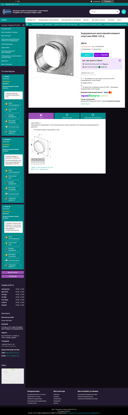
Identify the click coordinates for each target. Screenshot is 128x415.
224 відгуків (96, 1)
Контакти (111, 20)
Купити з (101, 55)
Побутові (56, 394)
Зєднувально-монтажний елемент (90, 24)
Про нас (86, 20)
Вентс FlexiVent (7, 64)
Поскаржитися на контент (75, 413)
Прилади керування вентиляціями (8, 51)
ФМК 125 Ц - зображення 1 (40, 169)
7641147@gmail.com (12, 356)
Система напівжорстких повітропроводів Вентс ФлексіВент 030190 (13, 162)
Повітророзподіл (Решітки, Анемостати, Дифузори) (10, 39)
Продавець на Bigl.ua (64, 411)
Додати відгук (13, 272)
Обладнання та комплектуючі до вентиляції (12, 56)
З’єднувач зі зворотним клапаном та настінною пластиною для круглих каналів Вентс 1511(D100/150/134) (13, 226)
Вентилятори (6, 36)
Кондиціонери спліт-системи (36, 394)
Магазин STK (31, 20)
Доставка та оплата (98, 20)
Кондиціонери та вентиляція (48, 20)
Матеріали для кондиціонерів (36, 401)
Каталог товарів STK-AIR (11, 25)
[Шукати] (117, 11)
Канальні (56, 396)
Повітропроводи (37, 24)
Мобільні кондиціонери (34, 398)
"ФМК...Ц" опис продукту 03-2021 (42, 167)
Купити (87, 55)
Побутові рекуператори (85, 396)
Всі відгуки (12, 276)
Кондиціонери (6, 29)
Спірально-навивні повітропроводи (66, 24)
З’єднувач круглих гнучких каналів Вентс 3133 (12, 95)
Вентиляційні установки (10, 32)
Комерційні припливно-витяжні (87, 394)
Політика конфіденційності (92, 413)
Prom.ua (74, 409)
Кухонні (56, 403)
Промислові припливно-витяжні (87, 398)
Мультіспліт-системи (33, 396)
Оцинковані (48, 24)
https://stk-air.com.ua (12, 353)
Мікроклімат (6, 47)
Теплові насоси (32, 403)
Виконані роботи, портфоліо (71, 20)
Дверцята (5, 61)
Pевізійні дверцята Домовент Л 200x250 (12, 157)
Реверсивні (57, 401)
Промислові (57, 398)
